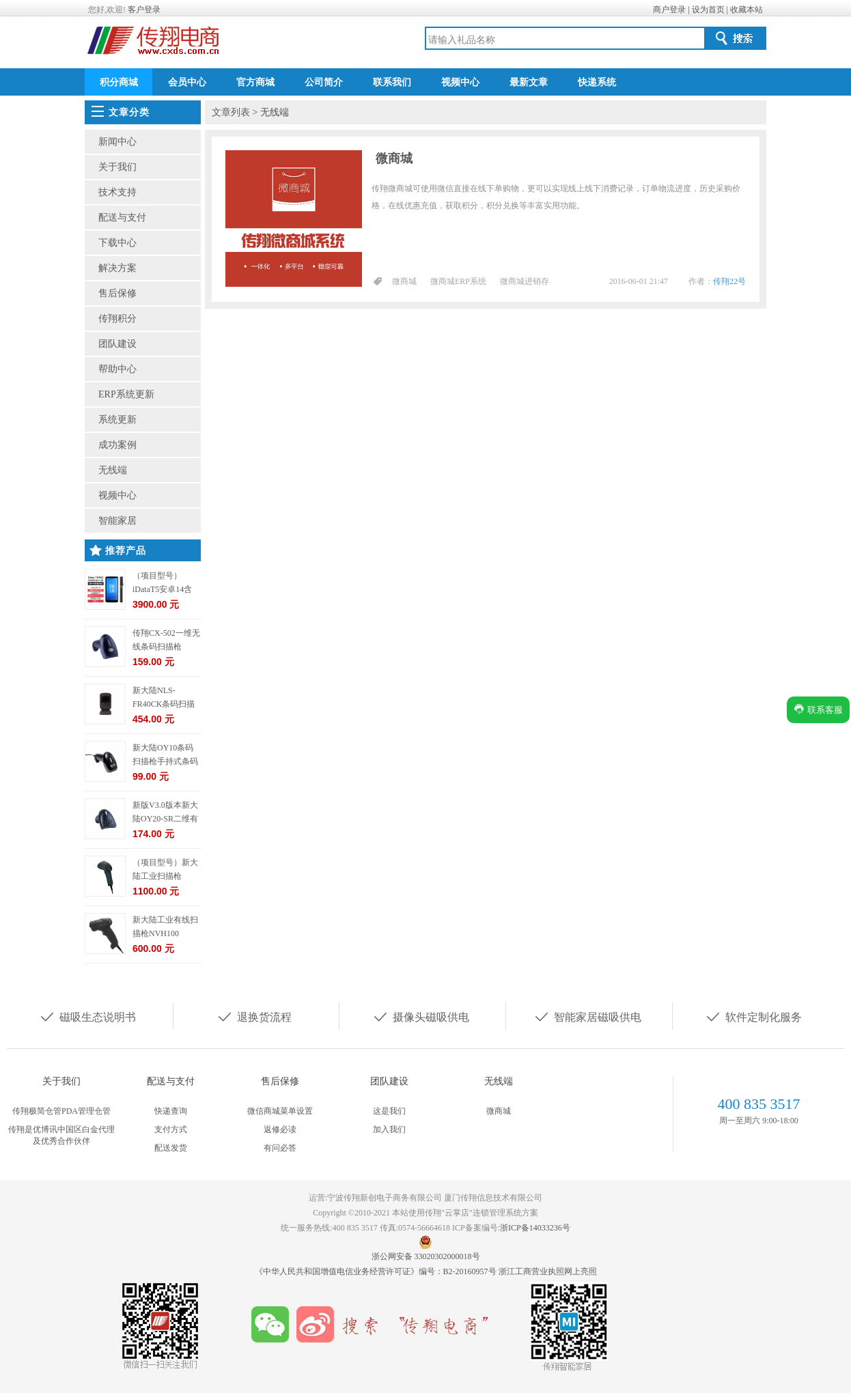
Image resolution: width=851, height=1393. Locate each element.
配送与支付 (122, 217)
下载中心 (117, 243)
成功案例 (117, 445)
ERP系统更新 (126, 394)
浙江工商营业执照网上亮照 (548, 1271)
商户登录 (669, 9)
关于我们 (117, 167)
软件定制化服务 (753, 1016)
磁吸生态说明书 (87, 1016)
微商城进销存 (524, 281)
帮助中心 (117, 369)
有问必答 (280, 1148)
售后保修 (117, 293)
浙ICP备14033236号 (535, 1228)
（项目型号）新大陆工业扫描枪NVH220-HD (165, 876)
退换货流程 (254, 1016)
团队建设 (117, 344)
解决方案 (117, 268)
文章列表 (231, 112)
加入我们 (389, 1129)
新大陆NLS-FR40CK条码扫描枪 (163, 704)
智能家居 (117, 521)
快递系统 (597, 82)
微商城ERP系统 (458, 281)
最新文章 (529, 82)
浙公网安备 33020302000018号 (426, 1256)
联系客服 (818, 709)
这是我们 (389, 1111)
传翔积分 (117, 318)
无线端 (112, 470)
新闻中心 (117, 142)
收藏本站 (746, 9)
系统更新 (117, 419)
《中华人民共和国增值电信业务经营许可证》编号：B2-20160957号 (377, 1271)
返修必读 (280, 1129)
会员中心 (187, 82)
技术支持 (117, 192)
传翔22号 (729, 281)
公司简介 (324, 82)
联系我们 (392, 82)
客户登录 (144, 9)
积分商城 (119, 82)
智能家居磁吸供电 (587, 1016)
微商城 (394, 158)
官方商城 (255, 82)
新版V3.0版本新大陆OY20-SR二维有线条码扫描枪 (165, 818)
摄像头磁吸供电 (420, 1016)
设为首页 (708, 9)
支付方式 (170, 1129)
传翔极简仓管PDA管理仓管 (61, 1111)
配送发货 (170, 1148)
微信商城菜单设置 (280, 1111)
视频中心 (460, 82)
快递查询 (170, 1111)
